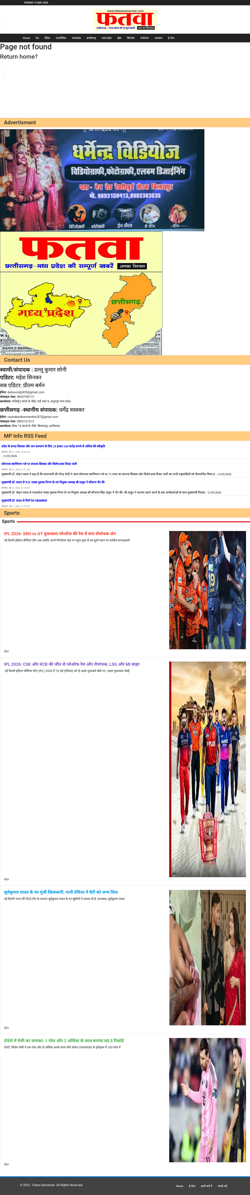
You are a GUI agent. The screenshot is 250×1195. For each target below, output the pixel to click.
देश (37, 38)
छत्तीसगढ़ (91, 38)
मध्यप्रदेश (76, 38)
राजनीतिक (61, 38)
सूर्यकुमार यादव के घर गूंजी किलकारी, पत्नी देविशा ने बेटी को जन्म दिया (61, 892)
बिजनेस (131, 38)
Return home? (19, 56)
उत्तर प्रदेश (107, 38)
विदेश (47, 38)
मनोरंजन (144, 38)
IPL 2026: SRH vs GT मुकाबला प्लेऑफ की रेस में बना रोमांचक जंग (60, 533)
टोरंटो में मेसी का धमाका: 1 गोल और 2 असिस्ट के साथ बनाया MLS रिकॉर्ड (64, 1040)
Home (26, 38)
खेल (119, 38)
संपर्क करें (222, 1186)
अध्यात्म (158, 38)
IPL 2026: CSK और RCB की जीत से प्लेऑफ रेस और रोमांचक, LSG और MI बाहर (71, 664)
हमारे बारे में (206, 1186)
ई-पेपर (171, 38)
